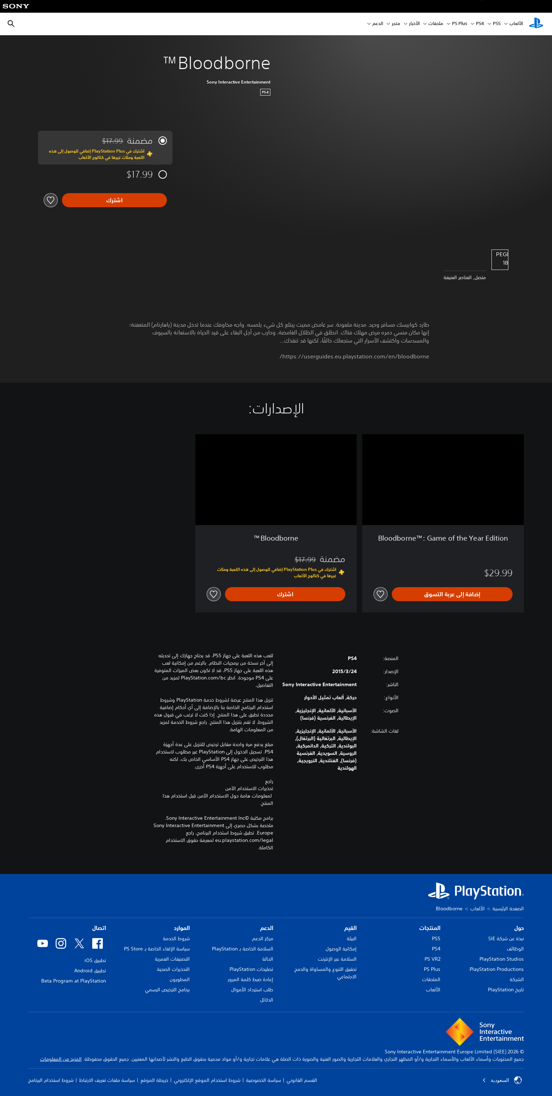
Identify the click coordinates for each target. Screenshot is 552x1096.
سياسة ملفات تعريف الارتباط (107, 1080)
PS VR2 (432, 959)
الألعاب (516, 24)
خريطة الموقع (154, 1080)
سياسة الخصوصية (263, 1080)
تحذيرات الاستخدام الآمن (249, 788)
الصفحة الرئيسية (508, 908)
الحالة (267, 959)
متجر (396, 24)
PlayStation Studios (501, 959)
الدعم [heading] (266, 927)
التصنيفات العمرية (172, 959)
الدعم (377, 24)
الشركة (517, 979)
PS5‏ (497, 24)
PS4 (480, 24)
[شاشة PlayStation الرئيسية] (536, 23)
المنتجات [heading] (429, 927)
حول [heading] (519, 927)
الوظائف (515, 949)
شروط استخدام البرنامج (51, 1080)
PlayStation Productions (497, 969)
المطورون (180, 979)
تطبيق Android (90, 970)
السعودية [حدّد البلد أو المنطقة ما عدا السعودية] (502, 1080)
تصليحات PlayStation (251, 969)
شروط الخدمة (176, 938)
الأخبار (414, 24)
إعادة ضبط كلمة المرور (250, 979)
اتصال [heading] (99, 927)
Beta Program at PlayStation (73, 981)
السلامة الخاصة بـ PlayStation (242, 949)
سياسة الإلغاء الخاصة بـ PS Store (157, 949)
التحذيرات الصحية (173, 969)
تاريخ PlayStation (506, 989)
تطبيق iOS (95, 960)
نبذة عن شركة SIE (506, 938)
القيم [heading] (350, 927)
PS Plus (459, 24)
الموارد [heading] (182, 927)
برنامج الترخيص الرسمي (167, 989)
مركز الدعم (262, 938)
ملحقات (435, 24)
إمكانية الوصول (341, 949)
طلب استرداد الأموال (252, 989)
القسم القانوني (302, 1080)
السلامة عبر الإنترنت (337, 959)
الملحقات (431, 979)
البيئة (352, 938)
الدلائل (266, 1000)
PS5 (436, 938)
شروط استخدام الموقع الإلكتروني (207, 1080)
